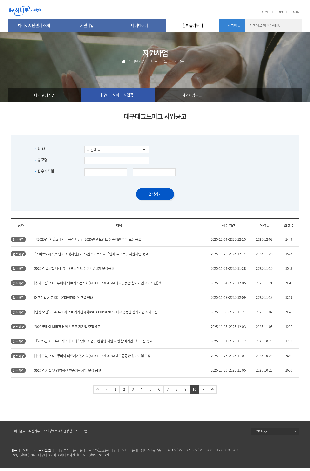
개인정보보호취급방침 (57, 434)
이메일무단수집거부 (27, 434)
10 (195, 392)
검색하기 (154, 194)
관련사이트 (263, 434)
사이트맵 (81, 434)
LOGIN (294, 11)
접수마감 (18, 239)
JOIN (279, 11)
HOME (264, 11)
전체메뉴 (234, 25)
